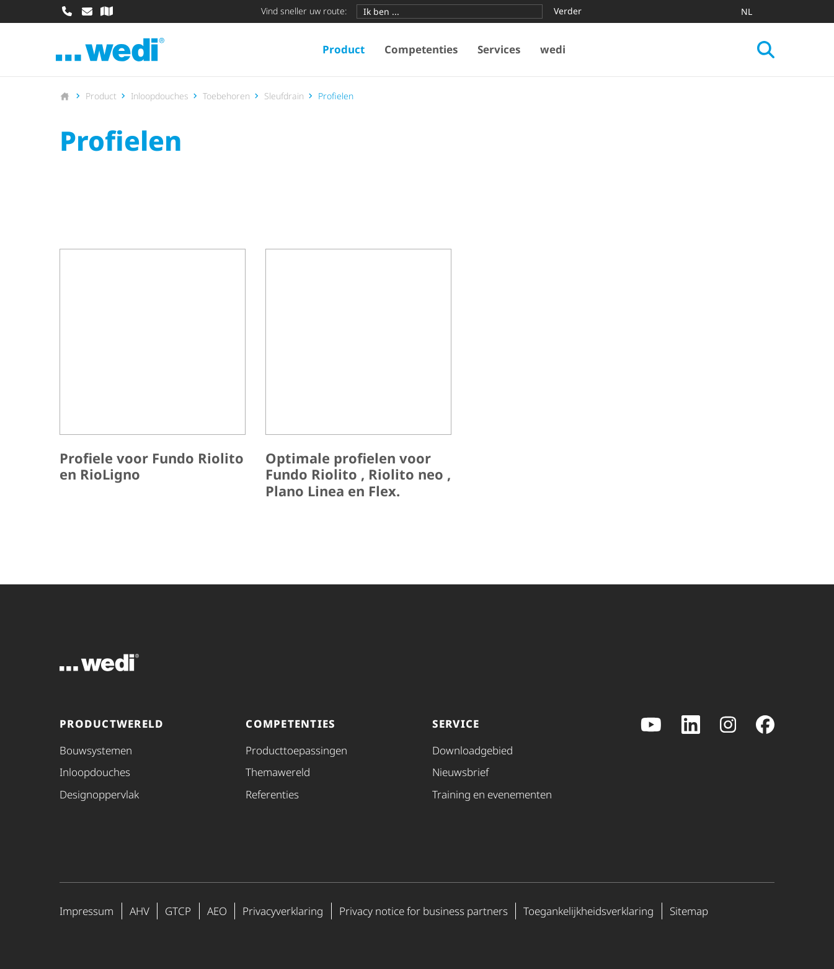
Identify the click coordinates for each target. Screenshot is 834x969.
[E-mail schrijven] (86, 11)
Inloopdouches (95, 772)
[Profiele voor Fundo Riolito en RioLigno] (153, 377)
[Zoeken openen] (762, 50)
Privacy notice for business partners (423, 911)
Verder (568, 11)
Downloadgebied (472, 750)
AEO (217, 911)
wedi (554, 49)
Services (500, 49)
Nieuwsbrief (460, 772)
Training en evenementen (492, 794)
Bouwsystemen (96, 750)
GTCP (178, 911)
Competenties (422, 49)
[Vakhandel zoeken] (106, 11)
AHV (139, 911)
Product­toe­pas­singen (296, 750)
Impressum (86, 911)
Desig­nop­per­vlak (99, 794)
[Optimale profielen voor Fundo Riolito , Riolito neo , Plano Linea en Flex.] (358, 377)
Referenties (272, 794)
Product (345, 49)
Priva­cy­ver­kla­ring (282, 911)
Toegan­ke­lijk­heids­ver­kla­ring (588, 911)
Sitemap (689, 911)
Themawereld (278, 772)
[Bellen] (67, 11)
